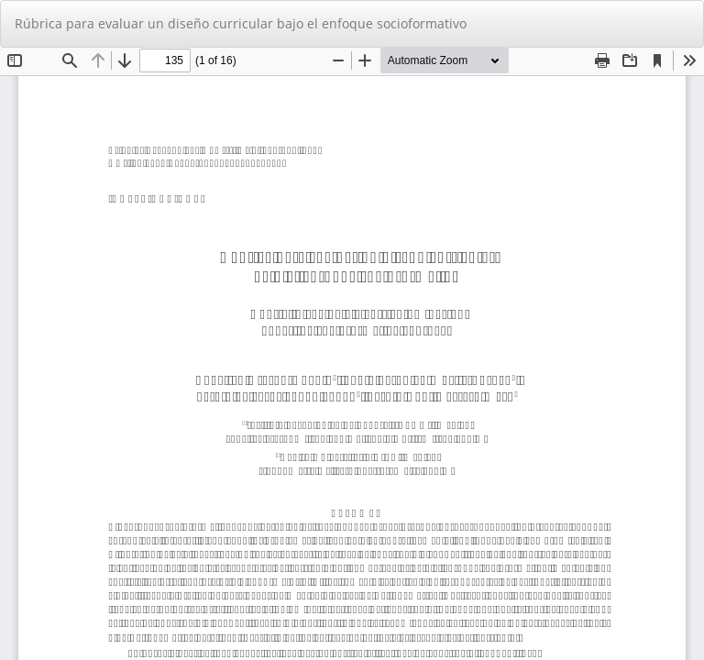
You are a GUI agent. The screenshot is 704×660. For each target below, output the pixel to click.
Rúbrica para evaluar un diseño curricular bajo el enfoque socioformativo (241, 23)
